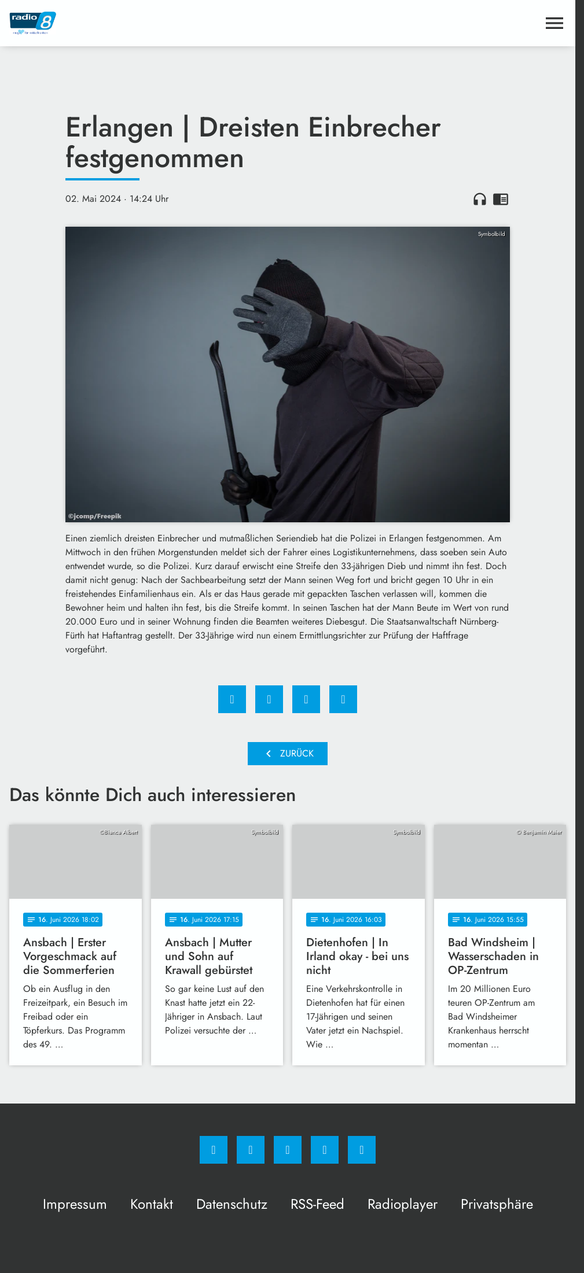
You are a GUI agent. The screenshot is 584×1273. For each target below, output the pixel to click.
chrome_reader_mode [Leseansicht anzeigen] (501, 199)
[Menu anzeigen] (554, 23)
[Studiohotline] (325, 1150)
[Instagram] (251, 1150)
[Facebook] (213, 1150)
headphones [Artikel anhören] (480, 199)
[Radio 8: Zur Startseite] (148, 23)
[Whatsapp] (288, 1150)
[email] (362, 1150)
